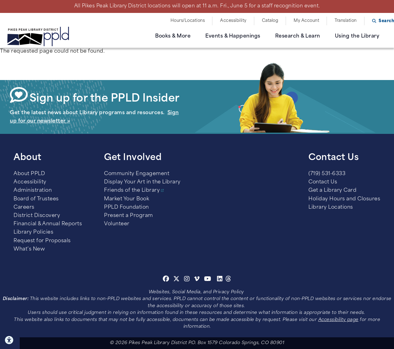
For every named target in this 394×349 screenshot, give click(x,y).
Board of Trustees (36, 199)
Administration (33, 190)
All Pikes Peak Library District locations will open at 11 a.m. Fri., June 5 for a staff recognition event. (197, 6)
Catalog (270, 21)
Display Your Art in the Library (142, 182)
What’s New (29, 249)
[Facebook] (166, 279)
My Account (306, 21)
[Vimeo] (197, 279)
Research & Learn (297, 36)
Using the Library (357, 36)
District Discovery (37, 215)
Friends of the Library (132, 190)
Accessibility (233, 21)
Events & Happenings (232, 36)
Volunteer (117, 224)
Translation (346, 21)
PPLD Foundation (126, 207)
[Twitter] (176, 279)
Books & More (173, 36)
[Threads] (228, 279)
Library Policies (33, 232)
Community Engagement (136, 173)
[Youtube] (207, 279)
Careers (24, 207)
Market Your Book (126, 199)
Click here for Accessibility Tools (10, 340)
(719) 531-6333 (326, 173)
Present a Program (128, 215)
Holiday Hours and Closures (344, 199)
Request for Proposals (42, 241)
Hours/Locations (188, 21)
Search (386, 21)
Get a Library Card (332, 190)
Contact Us (322, 182)
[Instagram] (187, 279)
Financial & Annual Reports (48, 224)
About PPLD (29, 173)
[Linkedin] (220, 279)
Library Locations (330, 207)
